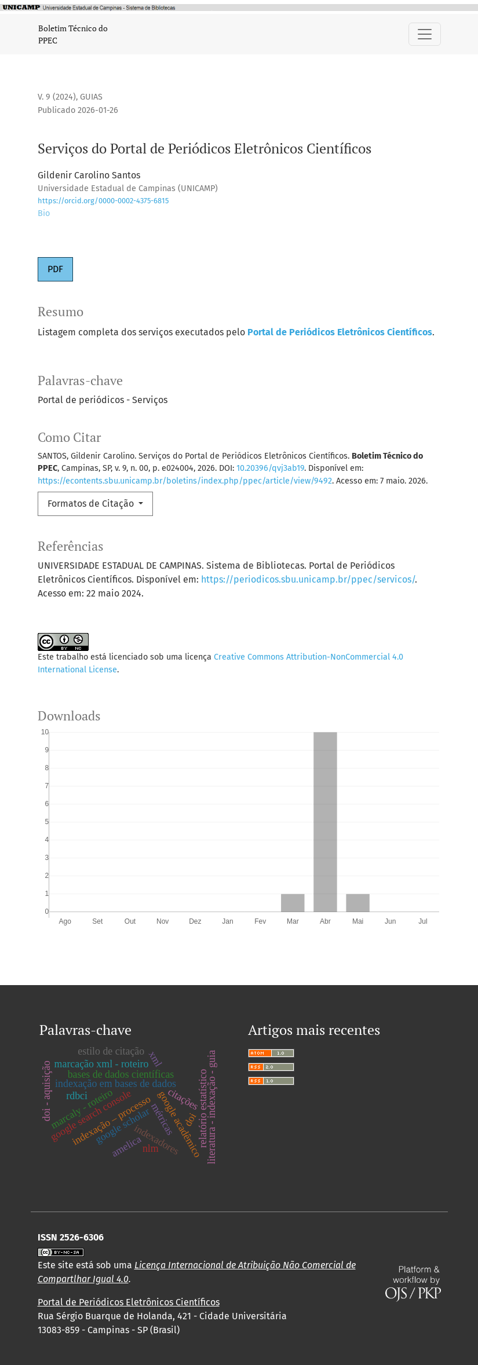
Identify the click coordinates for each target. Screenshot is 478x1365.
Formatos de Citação (92, 503)
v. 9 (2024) (57, 97)
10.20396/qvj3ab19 (270, 468)
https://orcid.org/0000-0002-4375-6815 (103, 200)
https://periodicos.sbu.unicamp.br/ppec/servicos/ (308, 579)
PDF (55, 269)
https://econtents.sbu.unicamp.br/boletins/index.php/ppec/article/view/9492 (185, 481)
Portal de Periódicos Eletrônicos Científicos (129, 1302)
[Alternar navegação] (424, 34)
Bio (44, 213)
